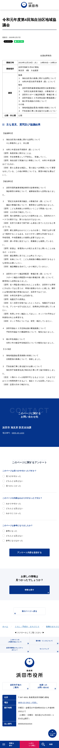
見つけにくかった (13, 486)
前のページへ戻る (25, 612)
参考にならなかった (14, 541)
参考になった (11, 531)
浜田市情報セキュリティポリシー (17, 650)
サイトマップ (49, 650)
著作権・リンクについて (47, 642)
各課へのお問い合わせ (47, 687)
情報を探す (37, 591)
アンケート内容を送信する (29, 552)
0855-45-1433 (18, 433)
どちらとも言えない (14, 481)
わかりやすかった (13, 504)
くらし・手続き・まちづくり (27, 626)
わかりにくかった (13, 513)
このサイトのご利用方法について (18, 642)
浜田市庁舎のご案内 (19, 687)
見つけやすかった (13, 476)
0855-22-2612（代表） (28, 702)
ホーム (5, 626)
